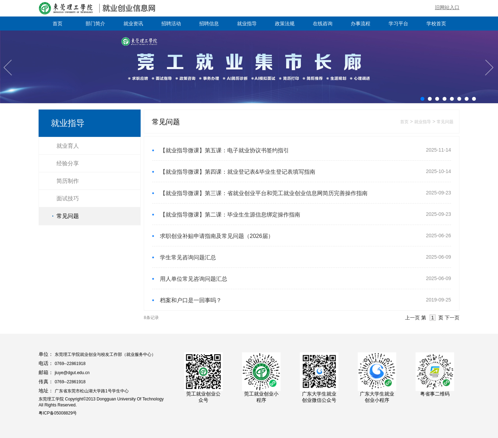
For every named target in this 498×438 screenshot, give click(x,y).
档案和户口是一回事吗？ (191, 300)
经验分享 (67, 163)
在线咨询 (322, 23)
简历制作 (67, 181)
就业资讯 (133, 23)
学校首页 (436, 23)
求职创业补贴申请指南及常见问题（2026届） (217, 236)
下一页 (452, 317)
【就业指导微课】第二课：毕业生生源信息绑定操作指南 (230, 215)
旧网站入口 (447, 7)
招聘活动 (171, 23)
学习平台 (398, 23)
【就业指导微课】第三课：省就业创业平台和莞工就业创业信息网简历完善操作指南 (264, 193)
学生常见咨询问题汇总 (188, 257)
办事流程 (360, 23)
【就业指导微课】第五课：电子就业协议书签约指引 (224, 150)
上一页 (412, 317)
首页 (57, 23)
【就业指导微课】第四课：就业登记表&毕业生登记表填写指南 (237, 172)
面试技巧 (67, 198)
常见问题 (67, 216)
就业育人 (67, 146)
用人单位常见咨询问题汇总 (193, 279)
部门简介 (95, 23)
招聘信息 (209, 23)
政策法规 (285, 23)
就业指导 (247, 23)
